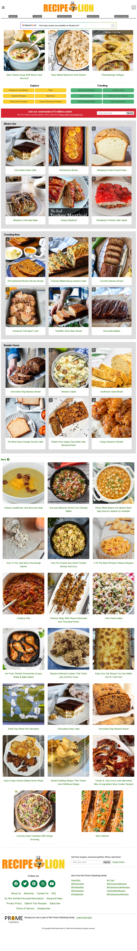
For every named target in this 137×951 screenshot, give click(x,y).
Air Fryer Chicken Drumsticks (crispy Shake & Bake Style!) (23, 675)
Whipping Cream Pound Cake (111, 170)
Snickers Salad (68, 391)
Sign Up (130, 113)
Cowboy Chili (23, 618)
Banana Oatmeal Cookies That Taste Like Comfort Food (68, 675)
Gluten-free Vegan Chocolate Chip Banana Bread (68, 443)
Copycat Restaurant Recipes (50, 102)
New (5, 459)
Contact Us (43, 893)
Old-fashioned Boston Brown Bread (25, 281)
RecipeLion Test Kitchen (18, 90)
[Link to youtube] (51, 883)
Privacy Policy (64, 115)
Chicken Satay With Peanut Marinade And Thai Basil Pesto (68, 620)
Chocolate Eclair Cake (25, 170)
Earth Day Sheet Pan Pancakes (23, 728)
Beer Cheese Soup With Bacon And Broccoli (24, 76)
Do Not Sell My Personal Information (24, 898)
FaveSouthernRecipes (116, 891)
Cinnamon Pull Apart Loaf (25, 331)
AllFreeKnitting (77, 887)
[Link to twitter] (25, 883)
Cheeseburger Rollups (113, 74)
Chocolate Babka (111, 331)
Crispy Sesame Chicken (111, 441)
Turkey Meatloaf (68, 220)
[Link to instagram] (42, 883)
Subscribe (55, 903)
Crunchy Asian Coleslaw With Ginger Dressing (35, 838)
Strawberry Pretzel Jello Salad (111, 220)
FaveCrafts (76, 880)
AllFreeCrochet (77, 884)
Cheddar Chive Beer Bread (68, 331)
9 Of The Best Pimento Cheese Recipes (113, 563)
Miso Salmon (102, 836)
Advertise (29, 893)
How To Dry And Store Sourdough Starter (23, 565)
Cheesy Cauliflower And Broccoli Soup (23, 507)
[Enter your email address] (87, 862)
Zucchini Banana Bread (111, 281)
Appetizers (50, 96)
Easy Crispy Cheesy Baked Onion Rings (23, 780)
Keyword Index (54, 898)
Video (50, 90)
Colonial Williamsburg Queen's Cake (68, 281)
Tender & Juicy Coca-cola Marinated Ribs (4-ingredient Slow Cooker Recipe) (113, 782)
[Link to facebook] (16, 883)
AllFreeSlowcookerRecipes (118, 887)
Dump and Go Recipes (18, 102)
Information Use (76, 115)
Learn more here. (84, 917)
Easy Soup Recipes (118, 102)
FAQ (53, 893)
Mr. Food (110, 880)
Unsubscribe (43, 908)
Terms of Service (25, 908)
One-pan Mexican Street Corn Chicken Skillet (68, 509)
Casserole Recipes (19, 96)
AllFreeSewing (77, 891)
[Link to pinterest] (34, 883)
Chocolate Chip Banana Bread (25, 391)
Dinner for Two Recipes (118, 96)
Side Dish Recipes (86, 96)
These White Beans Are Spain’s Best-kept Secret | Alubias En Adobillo (113, 509)
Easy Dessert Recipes (86, 90)
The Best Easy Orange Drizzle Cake (25, 441)
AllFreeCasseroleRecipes (118, 894)
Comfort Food (118, 90)
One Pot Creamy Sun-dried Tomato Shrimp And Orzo (68, 565)
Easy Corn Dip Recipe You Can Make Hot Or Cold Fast (113, 675)
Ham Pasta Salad (113, 618)
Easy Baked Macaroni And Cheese (68, 74)
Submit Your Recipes (36, 903)
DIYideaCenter (77, 894)
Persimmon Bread (68, 170)
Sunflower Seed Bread (111, 391)
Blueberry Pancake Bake (25, 220)
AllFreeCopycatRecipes (117, 884)
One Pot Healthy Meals (86, 102)
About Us (16, 893)
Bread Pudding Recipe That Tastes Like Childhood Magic (68, 782)
